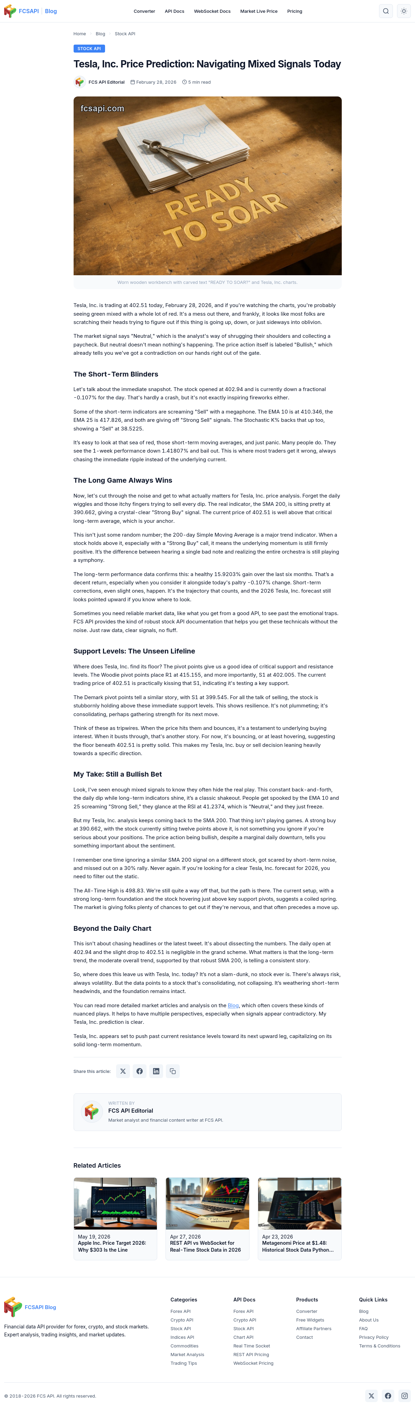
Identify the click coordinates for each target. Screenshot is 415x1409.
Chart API (243, 1337)
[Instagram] (404, 1396)
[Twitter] (371, 1396)
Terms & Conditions (379, 1345)
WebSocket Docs (212, 11)
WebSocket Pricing (253, 1363)
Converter (144, 11)
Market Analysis (188, 1354)
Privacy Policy (374, 1337)
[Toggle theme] (404, 11)
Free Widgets (310, 1320)
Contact (304, 1337)
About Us (369, 1320)
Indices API (182, 1337)
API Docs (174, 11)
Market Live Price (259, 11)
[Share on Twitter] (123, 1071)
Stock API (125, 33)
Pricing (294, 11)
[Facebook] (388, 1396)
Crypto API (182, 1320)
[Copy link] (173, 1071)
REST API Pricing (251, 1354)
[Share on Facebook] (140, 1071)
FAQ (363, 1328)
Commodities (185, 1345)
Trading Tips (184, 1363)
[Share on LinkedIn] (156, 1071)
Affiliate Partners (313, 1328)
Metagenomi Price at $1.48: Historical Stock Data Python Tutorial (295, 1249)
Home (80, 33)
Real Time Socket (251, 1345)
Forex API (181, 1311)
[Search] (386, 11)
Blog (51, 11)
